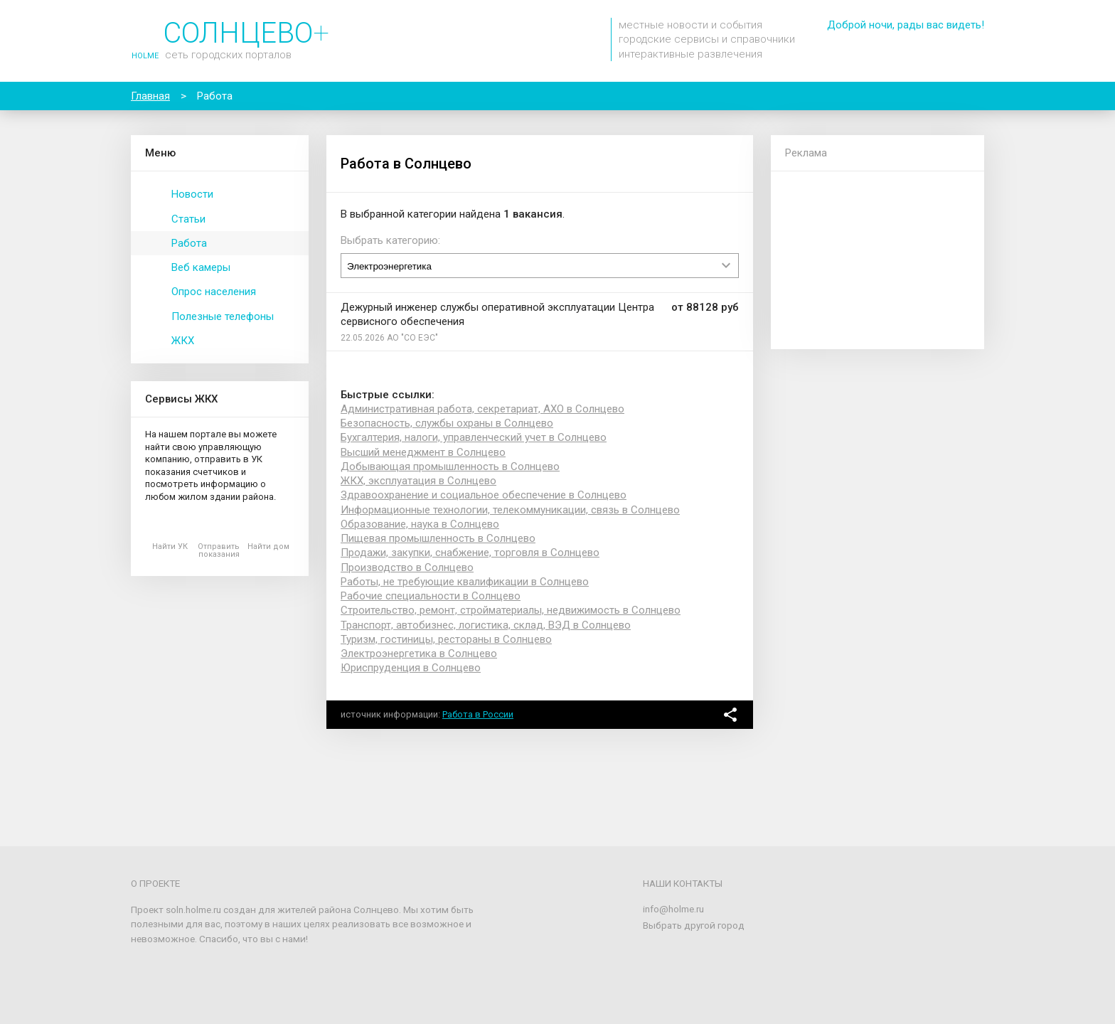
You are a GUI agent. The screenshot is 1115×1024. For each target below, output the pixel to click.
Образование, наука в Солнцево (420, 524)
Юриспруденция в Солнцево (411, 667)
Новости (192, 194)
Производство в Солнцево (407, 567)
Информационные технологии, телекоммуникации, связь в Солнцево (510, 509)
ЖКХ (182, 340)
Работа (189, 243)
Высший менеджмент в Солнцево (423, 452)
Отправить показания (219, 550)
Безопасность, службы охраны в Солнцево (447, 423)
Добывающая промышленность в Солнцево (450, 466)
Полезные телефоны (222, 316)
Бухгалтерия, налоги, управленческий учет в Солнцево (474, 437)
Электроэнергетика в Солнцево (419, 653)
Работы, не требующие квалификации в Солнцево (465, 581)
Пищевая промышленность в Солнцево (438, 538)
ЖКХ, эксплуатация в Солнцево (418, 480)
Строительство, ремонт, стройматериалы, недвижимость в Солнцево (511, 610)
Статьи (188, 219)
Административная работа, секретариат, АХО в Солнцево (482, 408)
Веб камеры (200, 267)
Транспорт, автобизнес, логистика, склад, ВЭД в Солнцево (486, 625)
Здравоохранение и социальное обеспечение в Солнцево (483, 495)
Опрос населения (213, 291)
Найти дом (268, 546)
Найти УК (170, 546)
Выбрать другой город (694, 925)
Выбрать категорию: (390, 240)
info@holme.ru (673, 908)
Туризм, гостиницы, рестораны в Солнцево (446, 639)
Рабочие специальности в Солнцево (431, 596)
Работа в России (477, 714)
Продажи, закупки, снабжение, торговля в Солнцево (470, 552)
